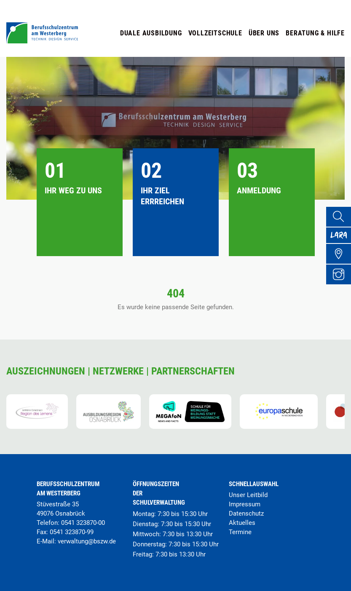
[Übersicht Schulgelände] (341, 263)
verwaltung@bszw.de (87, 541)
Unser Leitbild (248, 495)
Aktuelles (242, 523)
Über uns (264, 33)
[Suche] (341, 218)
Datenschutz (246, 513)
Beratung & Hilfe (315, 33)
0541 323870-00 (83, 523)
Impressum (244, 504)
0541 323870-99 (72, 532)
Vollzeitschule (215, 33)
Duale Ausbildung (151, 33)
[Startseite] (42, 41)
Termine (240, 532)
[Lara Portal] (341, 240)
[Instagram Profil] (341, 286)
